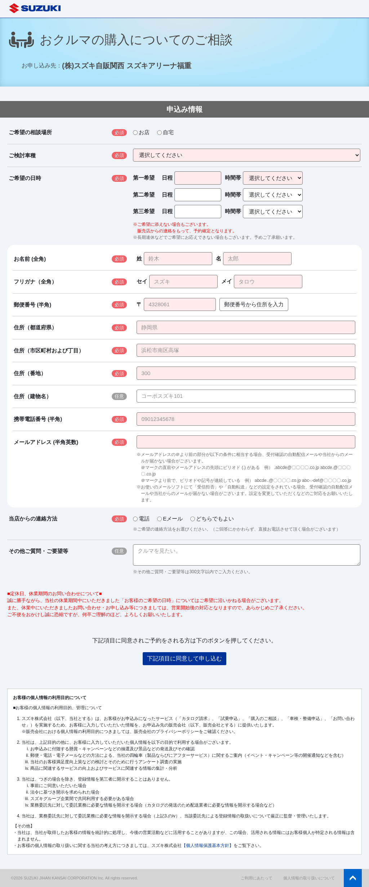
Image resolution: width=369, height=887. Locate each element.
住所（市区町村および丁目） (49, 350)
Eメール (170, 518)
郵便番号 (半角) (32, 305)
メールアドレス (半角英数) (46, 442)
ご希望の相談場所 (30, 132)
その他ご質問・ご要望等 (38, 551)
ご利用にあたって (256, 878)
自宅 (165, 132)
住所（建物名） (33, 396)
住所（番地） (30, 373)
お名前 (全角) (30, 259)
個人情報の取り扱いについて (309, 878)
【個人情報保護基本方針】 (208, 845)
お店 (141, 132)
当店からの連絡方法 (33, 518)
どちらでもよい (212, 518)
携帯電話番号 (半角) (38, 419)
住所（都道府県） (35, 327)
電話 (141, 518)
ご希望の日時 (25, 178)
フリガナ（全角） (35, 281)
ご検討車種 (22, 155)
